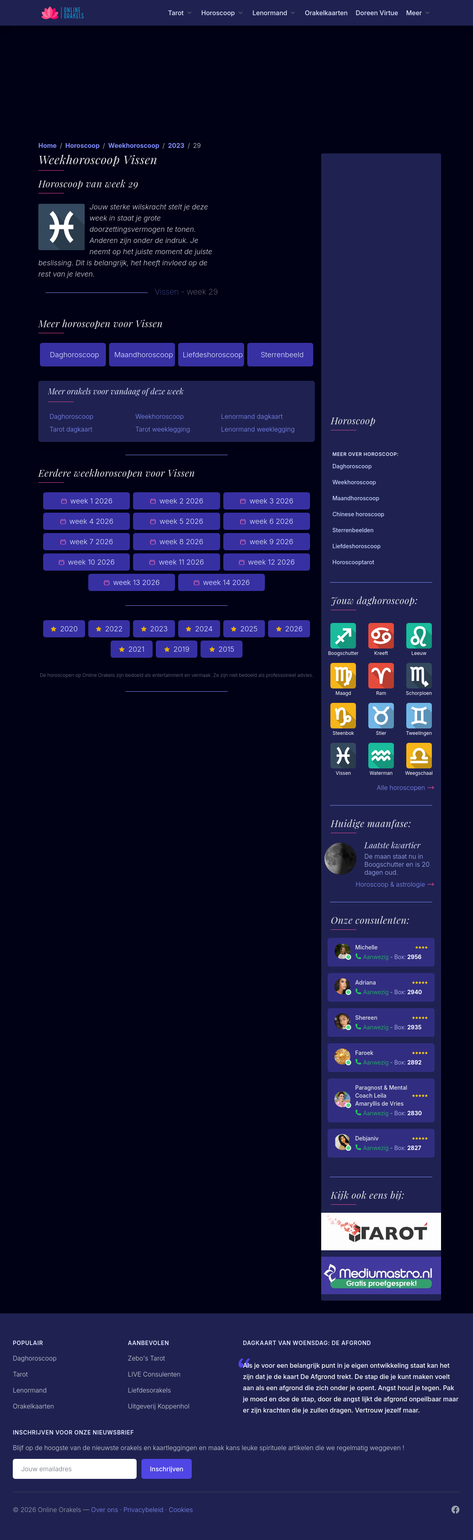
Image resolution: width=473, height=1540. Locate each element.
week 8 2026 (176, 541)
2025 (244, 629)
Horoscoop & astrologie (395, 884)
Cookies (181, 1510)
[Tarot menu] (180, 13)
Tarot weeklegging (162, 429)
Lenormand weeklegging (257, 429)
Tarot (20, 1374)
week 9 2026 (266, 541)
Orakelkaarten (326, 13)
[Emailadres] (75, 1469)
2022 (109, 629)
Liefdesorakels (149, 1390)
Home (47, 145)
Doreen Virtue (377, 13)
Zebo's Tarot (146, 1358)
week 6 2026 (266, 521)
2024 (199, 629)
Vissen (167, 291)
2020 (64, 629)
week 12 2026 (266, 562)
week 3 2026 (266, 501)
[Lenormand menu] (274, 13)
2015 (222, 649)
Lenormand (30, 1390)
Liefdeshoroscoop (213, 354)
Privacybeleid (143, 1510)
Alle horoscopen (406, 788)
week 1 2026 (87, 501)
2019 (176, 649)
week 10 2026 (86, 562)
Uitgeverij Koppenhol (158, 1406)
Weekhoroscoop (133, 145)
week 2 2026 (176, 501)
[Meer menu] (418, 13)
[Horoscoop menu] (222, 13)
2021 (131, 649)
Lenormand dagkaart (251, 416)
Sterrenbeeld (280, 355)
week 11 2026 (176, 562)
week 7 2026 (86, 541)
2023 (176, 145)
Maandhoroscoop (143, 354)
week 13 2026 (131, 582)
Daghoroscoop (74, 354)
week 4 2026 (86, 521)
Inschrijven (166, 1469)
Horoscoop (82, 145)
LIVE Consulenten (154, 1374)
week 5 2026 (176, 521)
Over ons (104, 1510)
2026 (289, 629)
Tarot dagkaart (71, 429)
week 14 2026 (221, 582)
